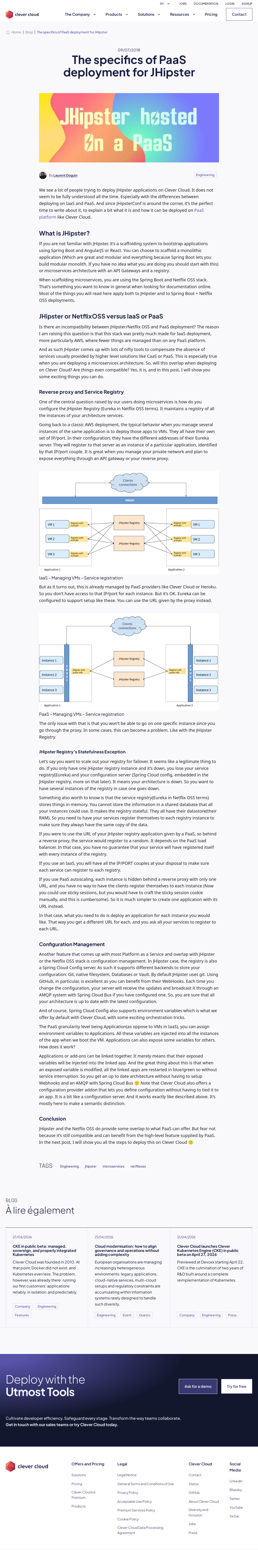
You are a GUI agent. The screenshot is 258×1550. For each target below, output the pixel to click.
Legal (122, 1463)
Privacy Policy (127, 1492)
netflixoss (138, 1166)
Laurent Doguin (65, 175)
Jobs (192, 1524)
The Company (81, 14)
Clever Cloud (200, 1463)
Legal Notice (127, 1475)
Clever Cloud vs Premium (83, 1494)
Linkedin (236, 1481)
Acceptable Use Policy (134, 1501)
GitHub (194, 1492)
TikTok (234, 1516)
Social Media (235, 1466)
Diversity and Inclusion (198, 1512)
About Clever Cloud (204, 1501)
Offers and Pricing (87, 1463)
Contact (239, 14)
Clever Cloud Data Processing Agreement (140, 1530)
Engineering (205, 175)
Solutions (149, 14)
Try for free (236, 1386)
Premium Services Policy (136, 1510)
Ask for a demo (198, 1386)
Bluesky (236, 1489)
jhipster (91, 1166)
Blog (29, 32)
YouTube (236, 1507)
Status (193, 1484)
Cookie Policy (128, 1519)
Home (16, 32)
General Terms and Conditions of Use (145, 1484)
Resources (183, 14)
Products (117, 14)
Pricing (211, 14)
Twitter (235, 1498)
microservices (113, 1166)
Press (193, 1532)
